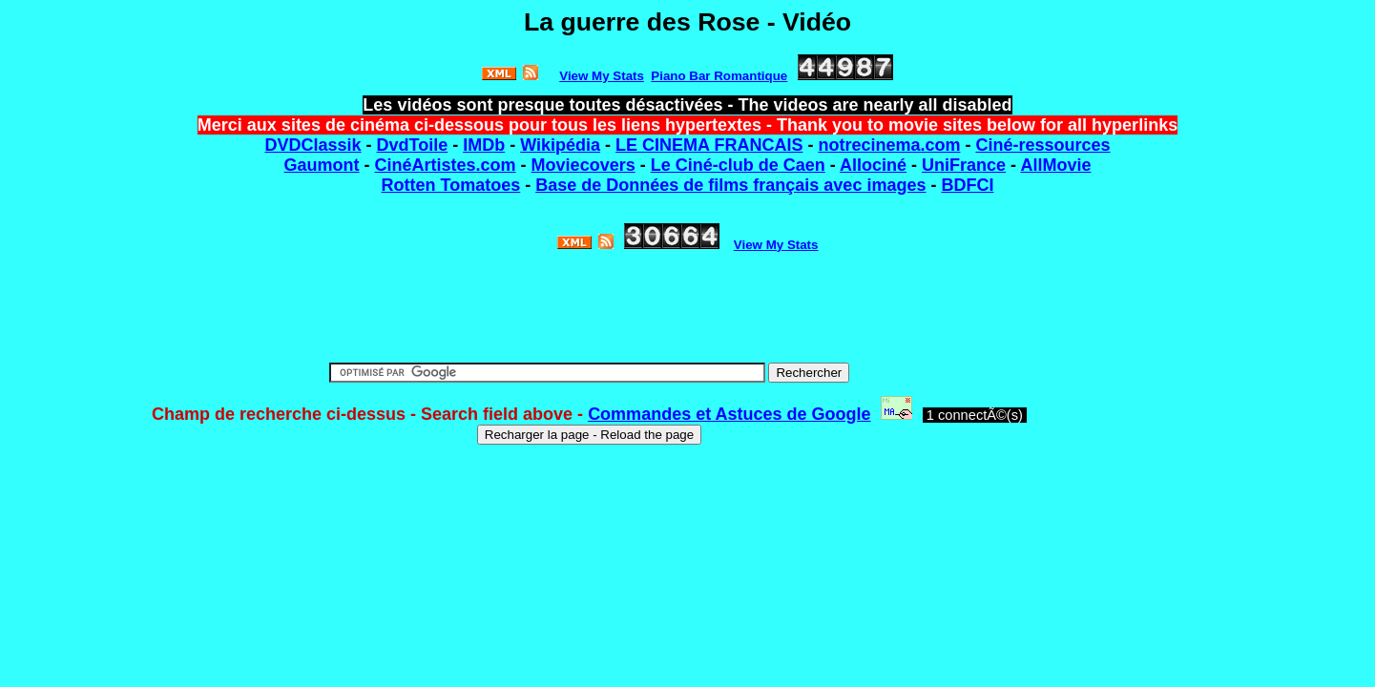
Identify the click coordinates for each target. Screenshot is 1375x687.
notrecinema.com (889, 145)
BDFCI (967, 185)
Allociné (873, 165)
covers (607, 165)
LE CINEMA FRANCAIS (708, 145)
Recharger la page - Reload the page (589, 434)
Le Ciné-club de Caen (738, 165)
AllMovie (1055, 165)
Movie (555, 165)
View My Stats (776, 245)
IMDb (484, 145)
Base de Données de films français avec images (730, 185)
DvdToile (412, 145)
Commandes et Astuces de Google (729, 414)
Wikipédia (560, 145)
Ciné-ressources (1042, 145)
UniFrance (964, 165)
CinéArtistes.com (445, 165)
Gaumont (322, 165)
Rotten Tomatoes (451, 185)
